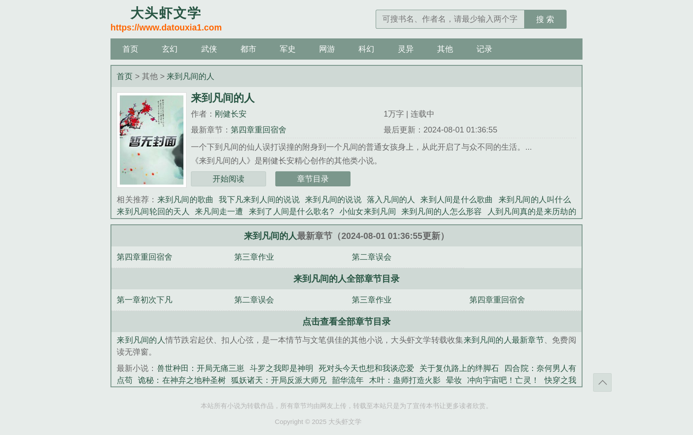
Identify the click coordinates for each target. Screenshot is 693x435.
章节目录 (313, 178)
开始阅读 (228, 178)
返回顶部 (602, 382)
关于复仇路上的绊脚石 (459, 368)
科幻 (366, 49)
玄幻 (170, 49)
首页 (130, 49)
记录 (484, 49)
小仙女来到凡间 (367, 211)
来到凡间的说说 (333, 199)
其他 (445, 49)
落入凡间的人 (391, 199)
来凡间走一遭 (219, 211)
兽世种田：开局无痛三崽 (200, 368)
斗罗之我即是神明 (281, 368)
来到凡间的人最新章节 (504, 340)
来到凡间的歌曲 (185, 199)
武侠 (209, 49)
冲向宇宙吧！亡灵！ (503, 380)
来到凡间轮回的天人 (153, 211)
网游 (327, 49)
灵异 (406, 49)
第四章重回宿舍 (258, 129)
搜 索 (545, 19)
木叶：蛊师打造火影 (405, 380)
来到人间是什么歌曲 (456, 199)
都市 (248, 49)
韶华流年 (348, 380)
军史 (288, 49)
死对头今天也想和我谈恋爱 (366, 368)
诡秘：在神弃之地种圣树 (181, 380)
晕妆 (454, 380)
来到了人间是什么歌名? (291, 211)
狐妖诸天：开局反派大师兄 (279, 380)
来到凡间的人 (190, 76)
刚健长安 (231, 114)
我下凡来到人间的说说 (259, 199)
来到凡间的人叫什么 (535, 199)
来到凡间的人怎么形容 (441, 211)
